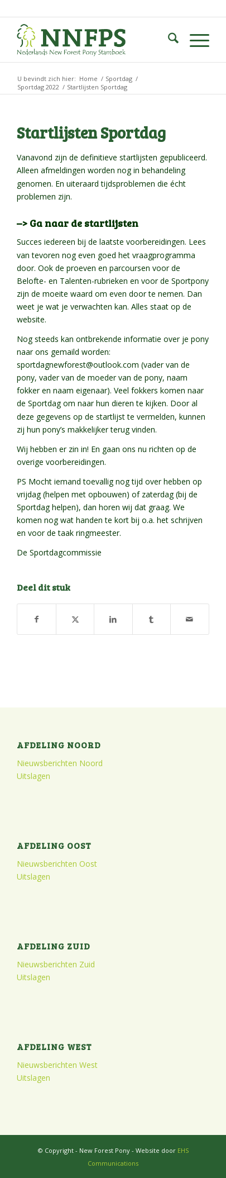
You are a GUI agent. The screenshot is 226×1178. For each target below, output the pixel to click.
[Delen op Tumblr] (151, 619)
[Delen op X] (75, 619)
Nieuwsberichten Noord (60, 763)
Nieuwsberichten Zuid (56, 964)
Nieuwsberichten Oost (57, 863)
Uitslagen (33, 776)
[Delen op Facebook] (36, 619)
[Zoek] (168, 39)
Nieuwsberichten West (57, 1065)
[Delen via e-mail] (190, 619)
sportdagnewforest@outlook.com (78, 364)
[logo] (93, 39)
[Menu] (194, 39)
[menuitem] (168, 39)
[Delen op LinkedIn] (113, 619)
